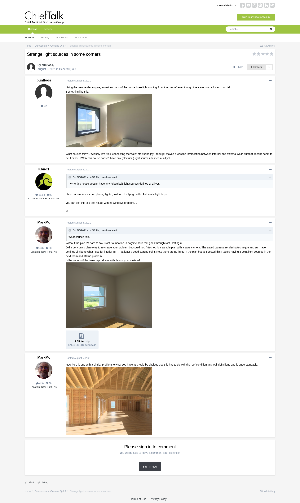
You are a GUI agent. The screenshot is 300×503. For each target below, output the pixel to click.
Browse (32, 31)
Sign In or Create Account (256, 17)
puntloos (47, 65)
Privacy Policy (158, 499)
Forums (29, 37)
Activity (48, 29)
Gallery (45, 37)
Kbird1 (43, 169)
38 (48, 248)
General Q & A (67, 69)
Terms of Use (138, 499)
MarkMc (43, 222)
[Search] (246, 29)
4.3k (40, 248)
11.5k (40, 194)
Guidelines (62, 37)
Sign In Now (150, 466)
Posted (78, 80)
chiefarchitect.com (226, 5)
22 (44, 105)
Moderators (81, 37)
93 (49, 194)
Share (238, 67)
